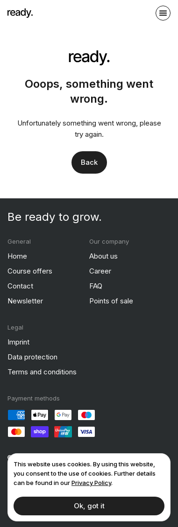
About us (103, 256)
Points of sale (111, 300)
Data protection (32, 356)
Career (100, 271)
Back (89, 162)
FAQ (95, 285)
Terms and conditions (42, 371)
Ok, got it (89, 505)
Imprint (18, 341)
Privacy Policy (91, 482)
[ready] (20, 13)
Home (17, 256)
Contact (20, 285)
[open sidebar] (163, 13)
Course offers (29, 271)
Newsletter (25, 300)
